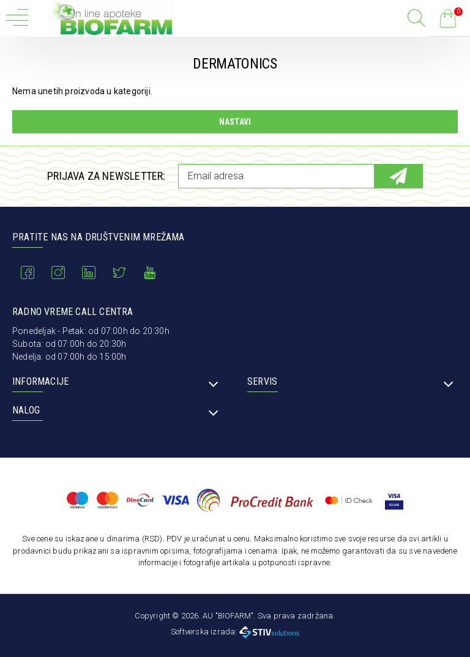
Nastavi (235, 122)
